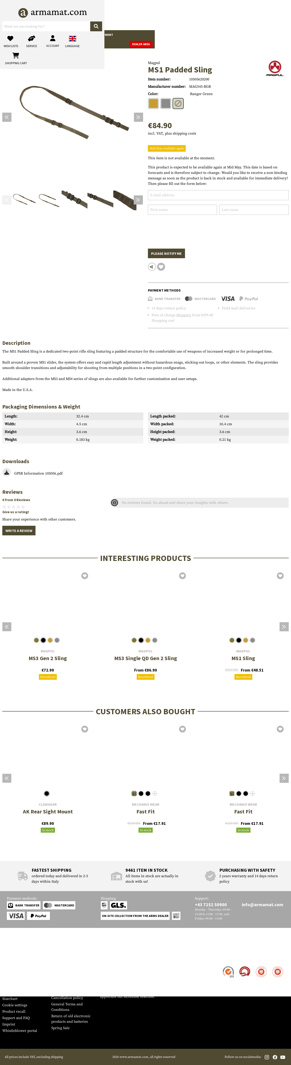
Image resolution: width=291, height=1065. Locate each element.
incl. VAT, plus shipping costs (172, 133)
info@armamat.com (262, 904)
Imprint (8, 1024)
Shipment (10, 973)
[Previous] (6, 117)
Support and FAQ (16, 1018)
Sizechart (9, 998)
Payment (9, 979)
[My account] (217, 15)
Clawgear (48, 804)
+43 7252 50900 (211, 904)
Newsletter (11, 992)
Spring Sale (60, 1028)
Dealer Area (277, 35)
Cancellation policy (67, 998)
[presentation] (183, 228)
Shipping (183, 315)
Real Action (164, 35)
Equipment (104, 35)
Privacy (57, 991)
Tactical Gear (80, 35)
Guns (9, 35)
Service (11, 958)
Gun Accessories (30, 35)
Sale (181, 35)
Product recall (13, 1011)
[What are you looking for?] (120, 15)
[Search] (156, 15)
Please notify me (166, 253)
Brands (196, 35)
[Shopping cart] (260, 15)
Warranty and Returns (20, 986)
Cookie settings (14, 1005)
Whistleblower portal (19, 1030)
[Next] (138, 117)
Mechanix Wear (145, 804)
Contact (8, 966)
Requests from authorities (72, 985)
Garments (56, 35)
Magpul (154, 63)
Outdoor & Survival (134, 35)
